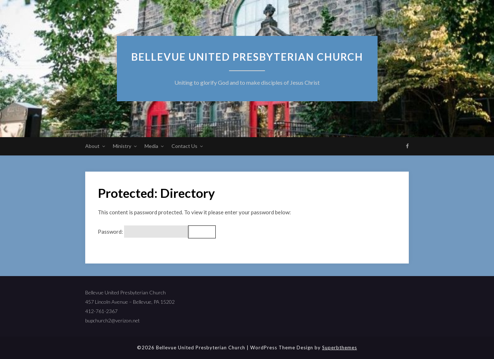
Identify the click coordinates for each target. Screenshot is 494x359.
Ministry (122, 146)
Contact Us (184, 146)
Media (151, 146)
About (92, 146)
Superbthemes (339, 347)
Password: (143, 231)
